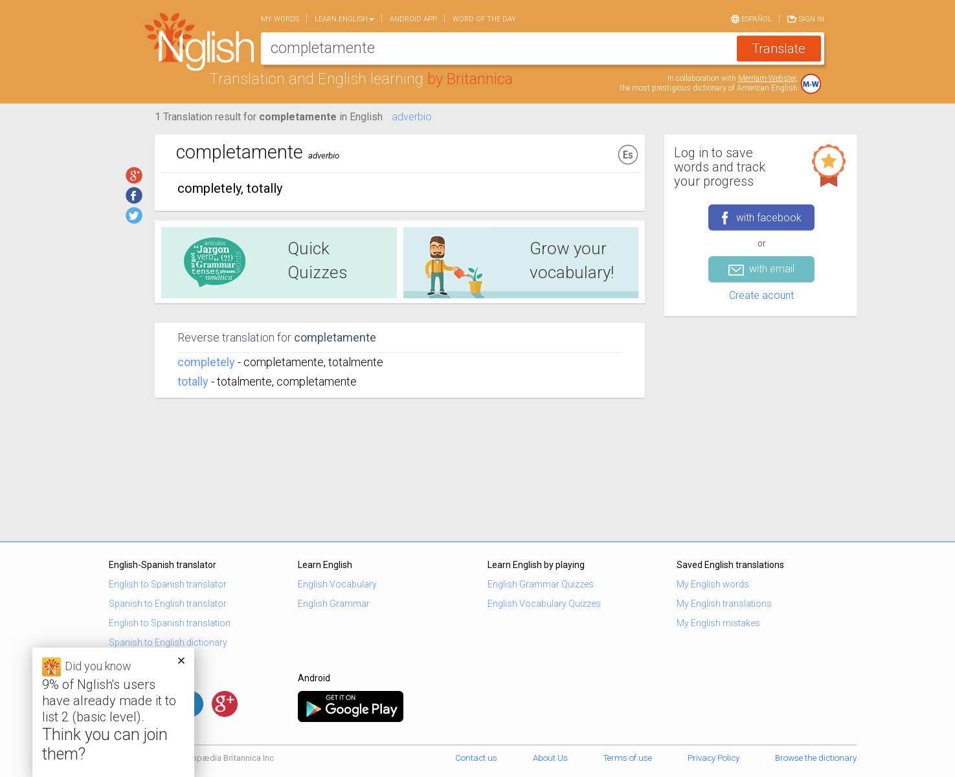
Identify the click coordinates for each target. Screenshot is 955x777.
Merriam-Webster (767, 78)
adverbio (412, 117)
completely (206, 362)
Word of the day (484, 19)
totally (192, 381)
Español (751, 18)
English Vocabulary (337, 584)
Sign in (805, 18)
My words (280, 19)
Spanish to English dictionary (168, 642)
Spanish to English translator (168, 603)
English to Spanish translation (169, 623)
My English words (713, 584)
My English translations (724, 603)
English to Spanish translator (168, 584)
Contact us (476, 758)
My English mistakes (718, 623)
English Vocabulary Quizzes (544, 603)
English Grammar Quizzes (541, 584)
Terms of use (627, 758)
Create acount (761, 295)
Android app (413, 19)
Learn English (344, 19)
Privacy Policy (713, 758)
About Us (550, 758)
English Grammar (334, 603)
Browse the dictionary (816, 758)
